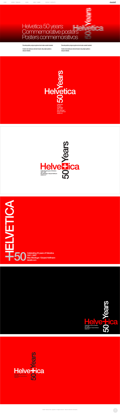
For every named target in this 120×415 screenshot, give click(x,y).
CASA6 (26, 2)
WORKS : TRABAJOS (15, 2)
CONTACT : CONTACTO (50, 2)
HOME (5, 2)
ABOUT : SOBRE (36, 2)
